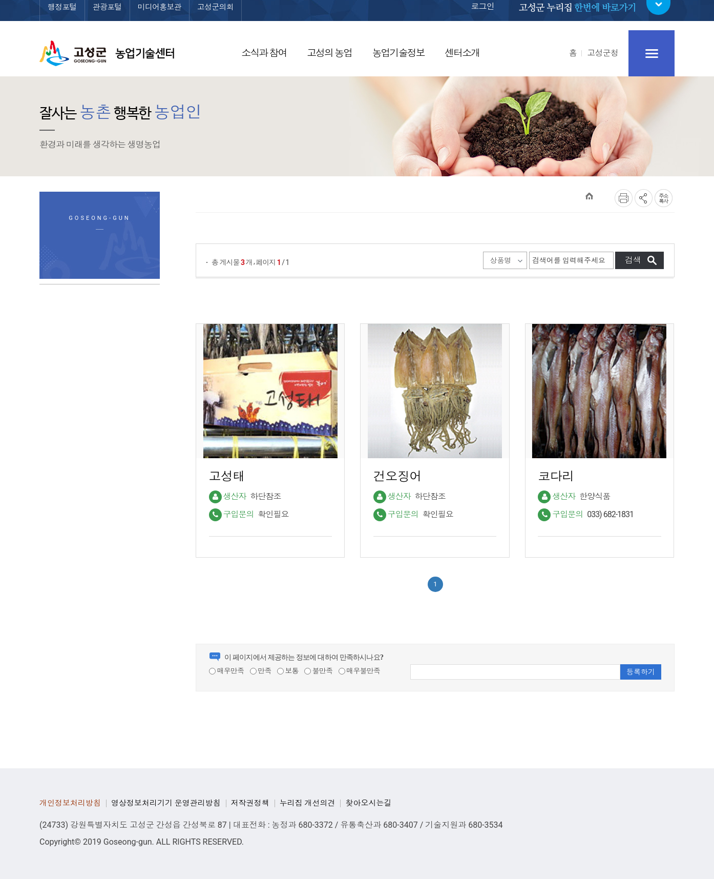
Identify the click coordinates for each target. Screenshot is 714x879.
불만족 (318, 671)
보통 (288, 671)
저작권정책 (250, 803)
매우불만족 (360, 671)
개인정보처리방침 (70, 803)
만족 (260, 671)
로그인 (482, 13)
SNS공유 (644, 198)
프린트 (624, 198)
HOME (589, 196)
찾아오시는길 (368, 803)
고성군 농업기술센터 (107, 53)
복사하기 (664, 198)
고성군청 (602, 53)
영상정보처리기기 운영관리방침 (166, 803)
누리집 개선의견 (307, 803)
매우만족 (226, 671)
